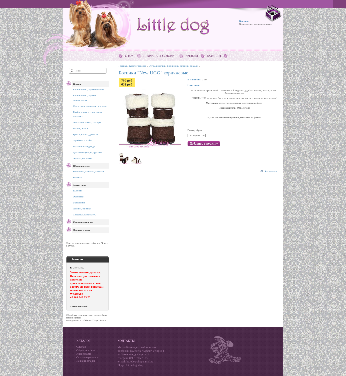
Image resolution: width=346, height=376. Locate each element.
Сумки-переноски (83, 222)
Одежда (77, 84)
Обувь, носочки (81, 166)
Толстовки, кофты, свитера (87, 122)
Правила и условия (160, 56)
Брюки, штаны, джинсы (85, 134)
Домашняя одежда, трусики (87, 152)
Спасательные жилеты (84, 214)
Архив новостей (79, 306)
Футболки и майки (82, 140)
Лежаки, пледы (81, 230)
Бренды (192, 56)
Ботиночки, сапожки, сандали (88, 171)
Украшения (79, 202)
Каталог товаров (137, 65)
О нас (129, 56)
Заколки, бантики (82, 208)
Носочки (77, 177)
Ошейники (78, 196)
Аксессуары (79, 185)
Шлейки (77, 190)
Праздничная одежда (84, 146)
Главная (123, 65)
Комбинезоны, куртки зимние (88, 89)
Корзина (244, 21)
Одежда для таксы (82, 158)
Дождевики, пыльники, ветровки (90, 106)
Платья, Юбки (80, 128)
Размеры (214, 56)
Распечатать (271, 171)
